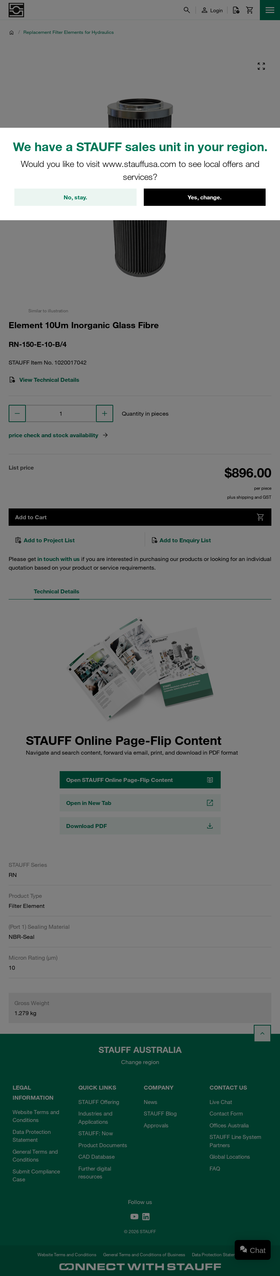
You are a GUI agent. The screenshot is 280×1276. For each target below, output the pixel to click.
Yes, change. (204, 197)
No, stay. (75, 197)
